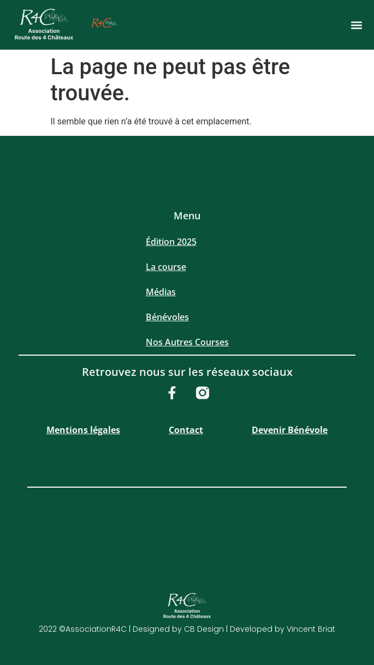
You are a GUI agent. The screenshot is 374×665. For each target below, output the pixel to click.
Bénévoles (167, 317)
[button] (356, 25)
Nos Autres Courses (187, 342)
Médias (161, 292)
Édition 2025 (171, 242)
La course (166, 267)
